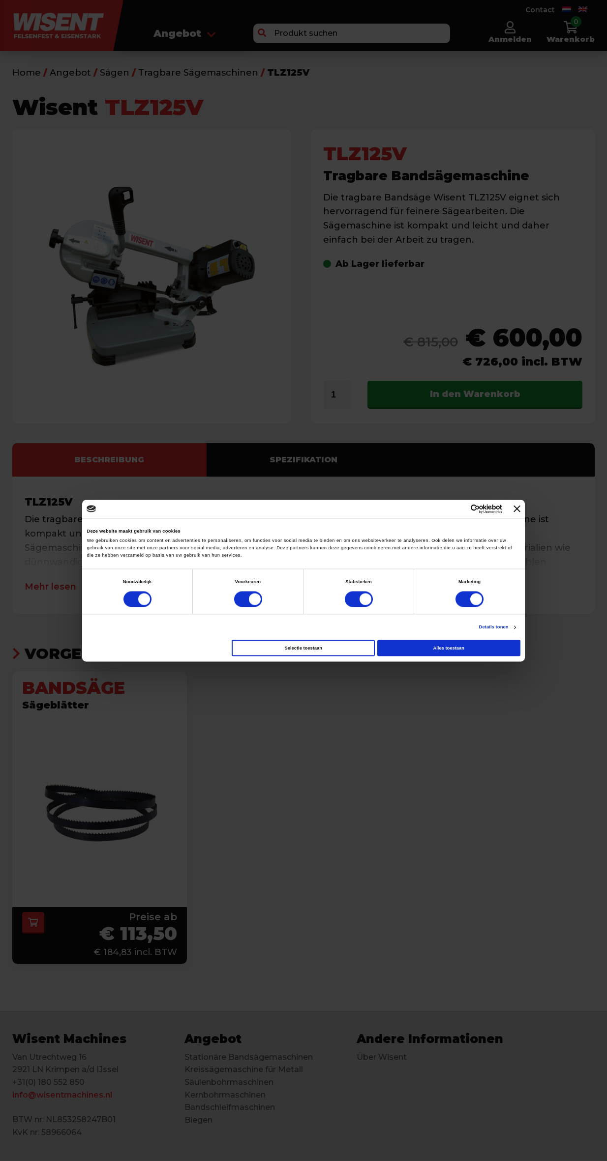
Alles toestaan (448, 648)
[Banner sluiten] (517, 509)
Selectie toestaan (303, 648)
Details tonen (494, 627)
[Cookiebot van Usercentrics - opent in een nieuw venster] (459, 508)
